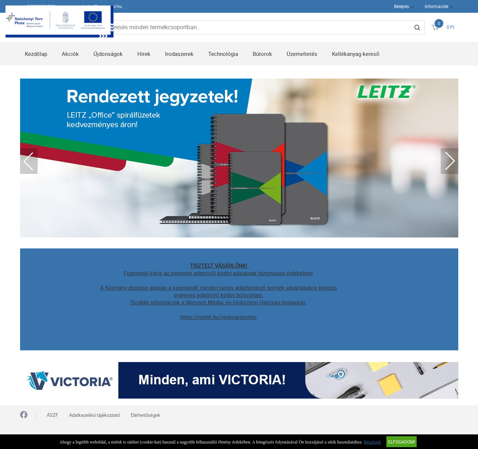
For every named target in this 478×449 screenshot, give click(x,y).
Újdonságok (108, 53)
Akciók (70, 53)
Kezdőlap (36, 53)
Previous (29, 161)
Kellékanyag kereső (355, 53)
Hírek (143, 53)
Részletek (372, 442)
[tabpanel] (239, 158)
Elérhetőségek (145, 415)
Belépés (401, 6)
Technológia (223, 53)
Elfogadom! (401, 442)
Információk (436, 6)
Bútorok (262, 53)
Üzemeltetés (302, 53)
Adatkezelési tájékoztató (94, 415)
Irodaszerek (179, 53)
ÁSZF (52, 415)
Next (449, 161)
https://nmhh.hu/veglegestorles (218, 316)
